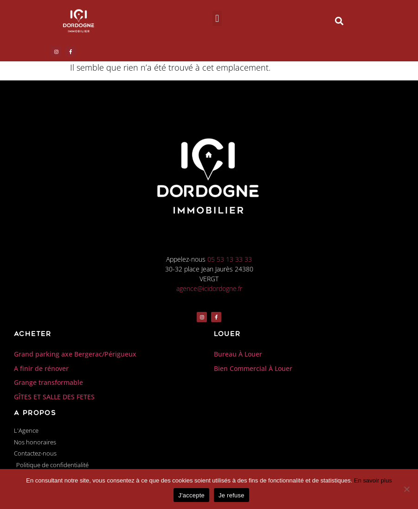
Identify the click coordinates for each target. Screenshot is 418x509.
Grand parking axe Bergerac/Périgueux (75, 354)
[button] (216, 18)
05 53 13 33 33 (229, 259)
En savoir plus (373, 480)
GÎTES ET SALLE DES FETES (54, 396)
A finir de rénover (41, 368)
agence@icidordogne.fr (209, 288)
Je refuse (231, 495)
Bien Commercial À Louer (253, 368)
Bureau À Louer (238, 354)
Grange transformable (48, 382)
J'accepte (191, 495)
